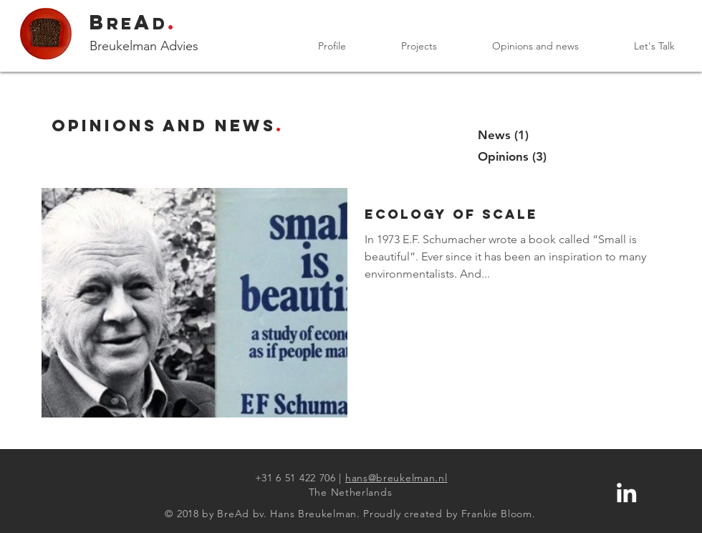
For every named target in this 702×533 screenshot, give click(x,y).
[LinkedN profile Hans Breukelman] (626, 492)
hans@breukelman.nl (396, 477)
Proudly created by (410, 513)
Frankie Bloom (496, 513)
